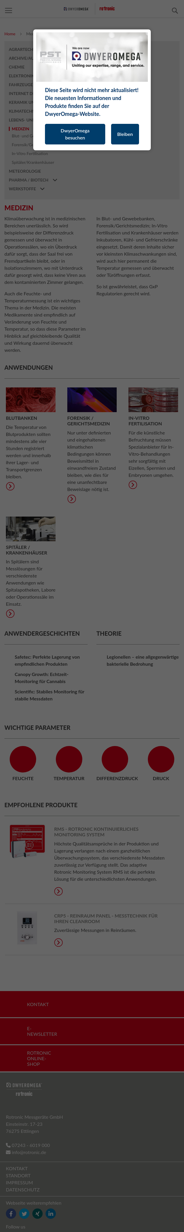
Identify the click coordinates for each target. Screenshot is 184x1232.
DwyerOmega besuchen (75, 134)
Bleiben (125, 134)
